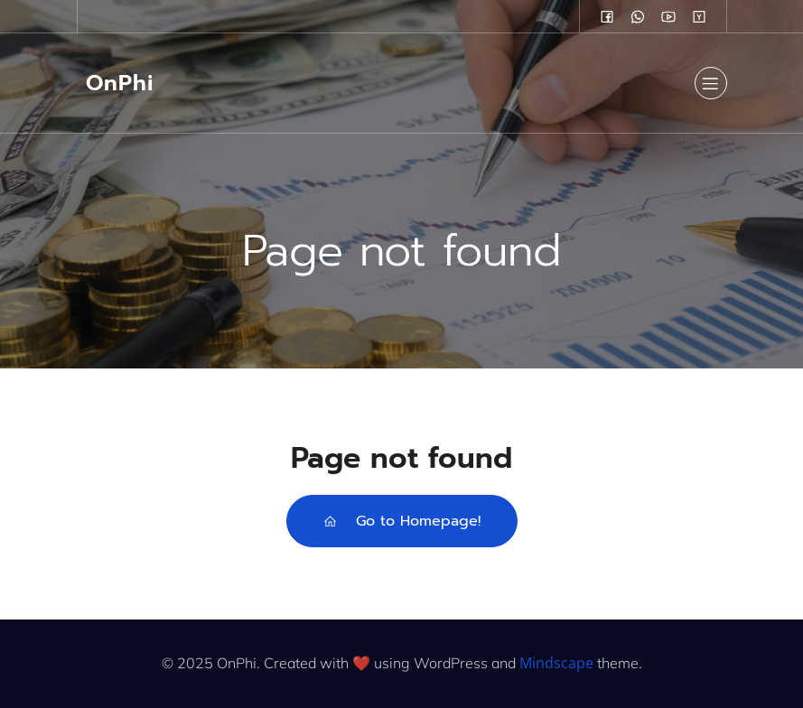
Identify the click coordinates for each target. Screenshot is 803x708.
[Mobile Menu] (711, 83)
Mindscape (556, 663)
